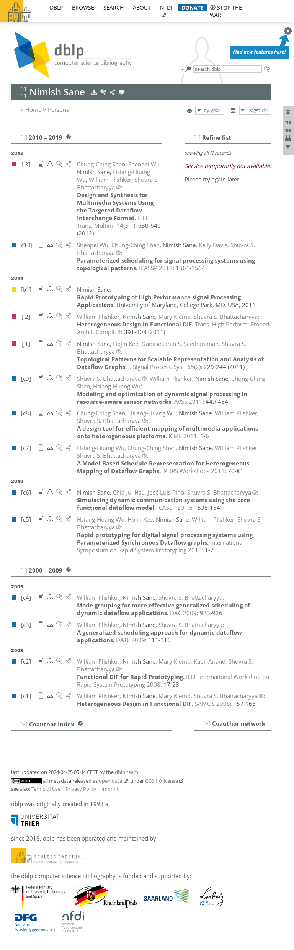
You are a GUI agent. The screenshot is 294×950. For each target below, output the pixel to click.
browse (83, 7)
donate (192, 7)
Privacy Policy (80, 788)
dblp (56, 7)
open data (110, 780)
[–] (197, 137)
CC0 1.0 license (161, 780)
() (113, 221)
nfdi (166, 7)
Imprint (110, 788)
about (142, 7)
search (113, 7)
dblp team (126, 772)
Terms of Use (45, 788)
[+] (207, 723)
